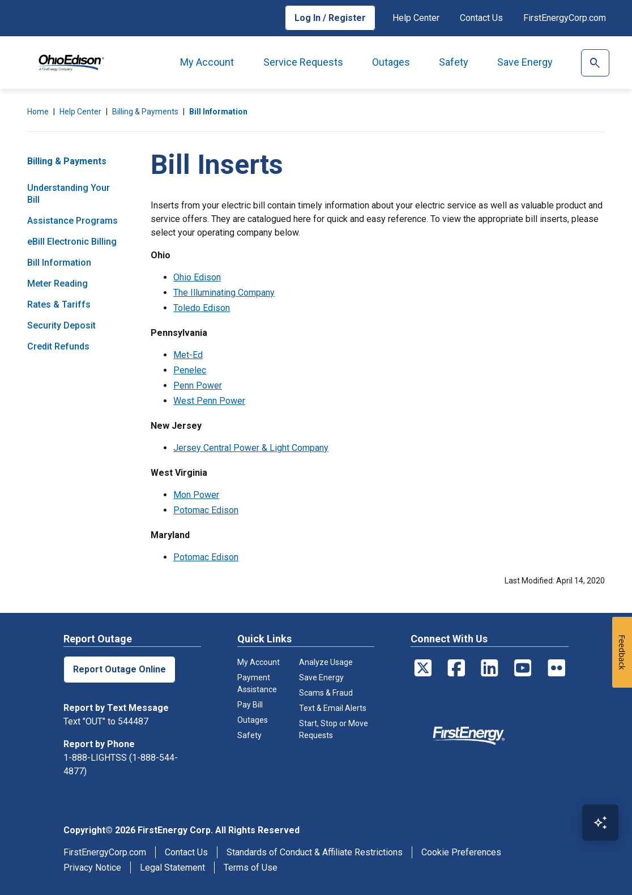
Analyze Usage (326, 662)
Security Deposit (61, 325)
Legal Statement (172, 867)
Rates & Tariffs (59, 304)
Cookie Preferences (461, 852)
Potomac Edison (205, 510)
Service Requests (303, 62)
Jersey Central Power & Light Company (250, 447)
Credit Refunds (58, 346)
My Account (207, 62)
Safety (453, 62)
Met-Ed (188, 355)
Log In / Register (330, 17)
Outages (391, 62)
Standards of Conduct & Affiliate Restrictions (315, 852)
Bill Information (218, 111)
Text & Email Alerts (332, 708)
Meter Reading (57, 283)
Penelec (189, 370)
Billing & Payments (145, 111)
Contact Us (481, 17)
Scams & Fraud (326, 692)
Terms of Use (250, 867)
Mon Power (196, 494)
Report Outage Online (119, 669)
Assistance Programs (72, 220)
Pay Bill (250, 704)
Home (38, 111)
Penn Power (197, 385)
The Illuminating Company (224, 292)
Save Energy (525, 62)
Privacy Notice (92, 867)
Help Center (415, 17)
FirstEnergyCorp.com (564, 17)
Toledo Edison (201, 307)
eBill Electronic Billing (72, 241)
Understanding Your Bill (68, 193)
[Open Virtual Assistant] (600, 822)
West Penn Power (209, 400)
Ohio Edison (197, 277)
